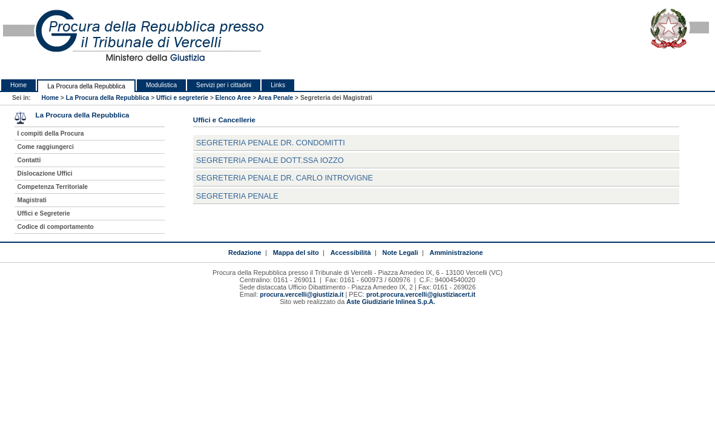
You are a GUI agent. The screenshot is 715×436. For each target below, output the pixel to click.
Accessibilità (351, 252)
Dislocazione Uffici (45, 173)
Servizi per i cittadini (223, 85)
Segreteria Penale (237, 195)
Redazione (245, 252)
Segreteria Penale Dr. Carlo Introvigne (284, 177)
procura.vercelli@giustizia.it (301, 294)
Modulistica (161, 85)
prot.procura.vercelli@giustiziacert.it (420, 294)
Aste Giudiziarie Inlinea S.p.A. (390, 302)
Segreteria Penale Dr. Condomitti (270, 142)
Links (278, 85)
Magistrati (32, 200)
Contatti (29, 160)
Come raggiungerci (46, 147)
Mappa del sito (296, 252)
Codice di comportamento (56, 226)
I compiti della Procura (51, 133)
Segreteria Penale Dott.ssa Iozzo (270, 160)
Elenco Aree (233, 97)
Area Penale (276, 97)
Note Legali (400, 252)
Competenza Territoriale (53, 186)
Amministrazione (456, 252)
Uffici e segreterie (182, 97)
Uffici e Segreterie (44, 213)
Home (18, 85)
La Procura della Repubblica (86, 86)
